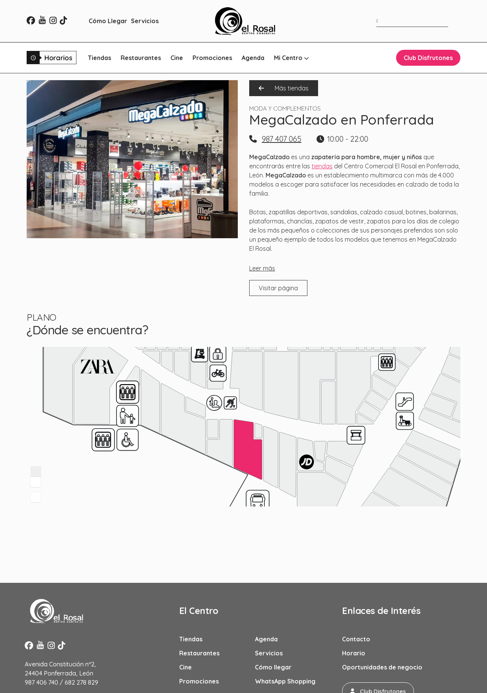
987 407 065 (281, 139)
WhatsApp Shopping (285, 681)
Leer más (262, 268)
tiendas (322, 166)
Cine (176, 58)
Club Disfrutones (428, 58)
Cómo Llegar (108, 21)
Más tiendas (284, 88)
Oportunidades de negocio (382, 667)
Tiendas (99, 58)
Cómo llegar (273, 667)
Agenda (253, 58)
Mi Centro (291, 58)
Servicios (145, 21)
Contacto (356, 639)
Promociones (212, 58)
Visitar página (278, 288)
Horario (353, 653)
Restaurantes (141, 58)
